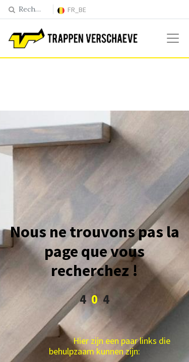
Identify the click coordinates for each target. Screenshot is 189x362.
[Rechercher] (12, 9)
